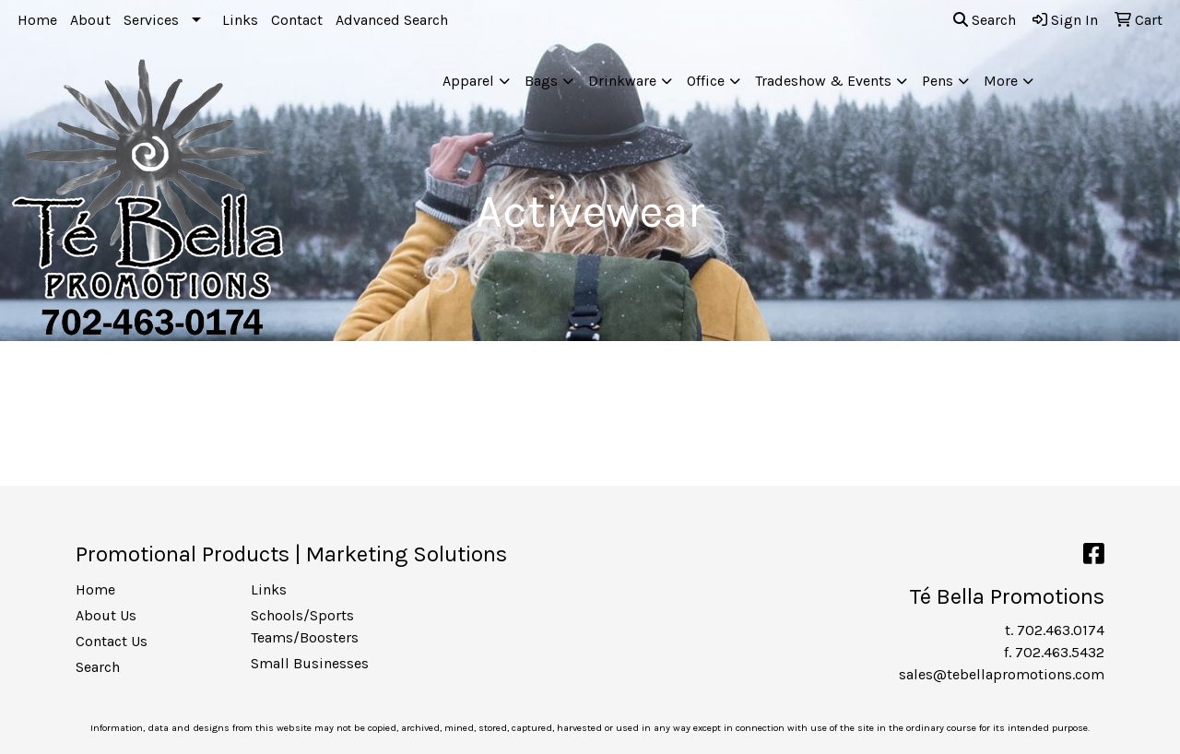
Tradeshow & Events (823, 80)
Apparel (468, 80)
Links (240, 20)
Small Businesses (310, 663)
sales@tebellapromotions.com (1001, 674)
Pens (937, 80)
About (90, 20)
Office (706, 80)
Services (151, 20)
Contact (297, 20)
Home (37, 20)
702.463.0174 (1060, 630)
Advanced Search (392, 20)
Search (984, 20)
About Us (106, 615)
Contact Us (112, 641)
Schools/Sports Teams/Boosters (305, 626)
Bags (541, 80)
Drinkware (622, 80)
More (1001, 80)
